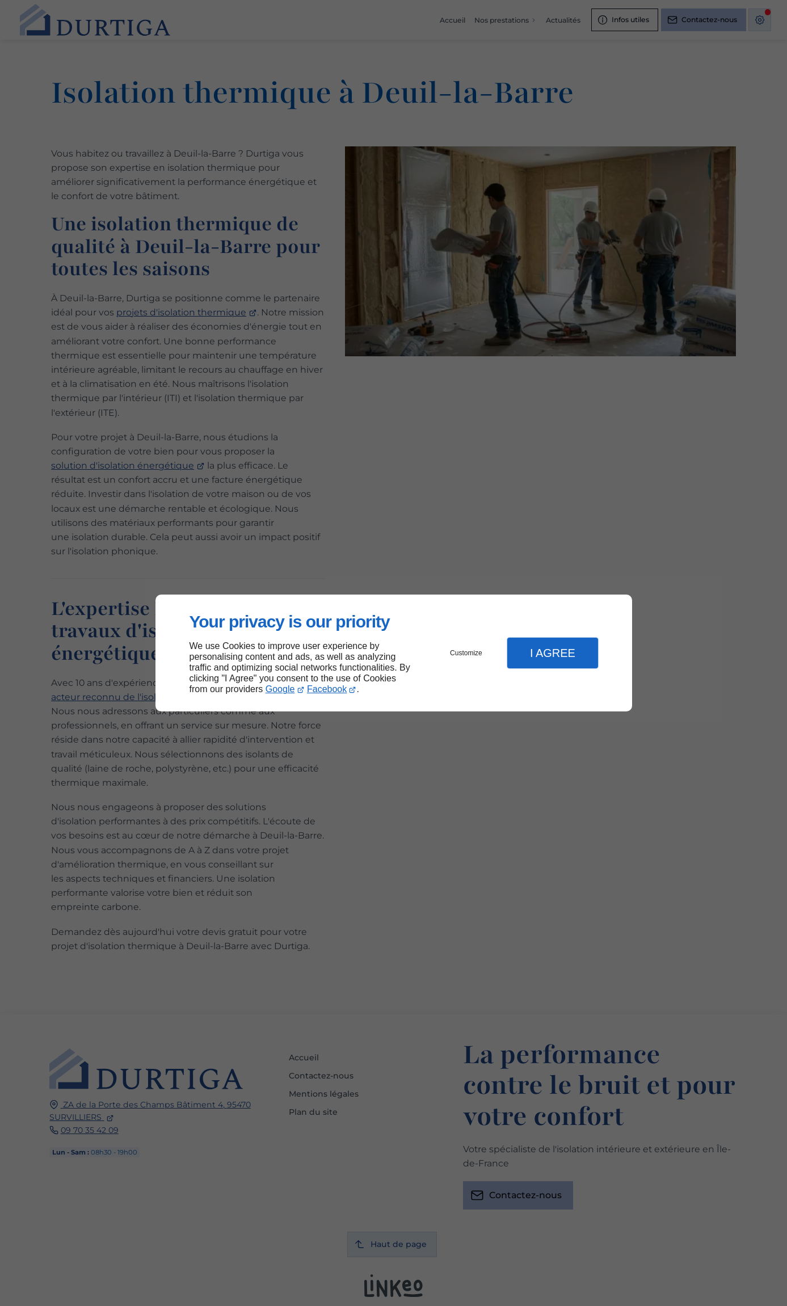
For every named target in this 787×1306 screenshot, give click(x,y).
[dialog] (393, 653)
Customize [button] (466, 653)
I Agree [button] (552, 653)
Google (280, 689)
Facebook (327, 689)
